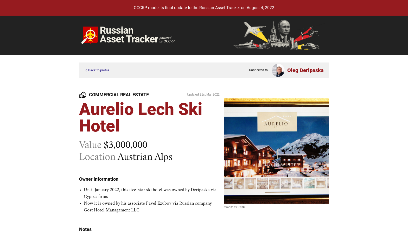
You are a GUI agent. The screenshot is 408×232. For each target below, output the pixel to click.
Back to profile (96, 70)
